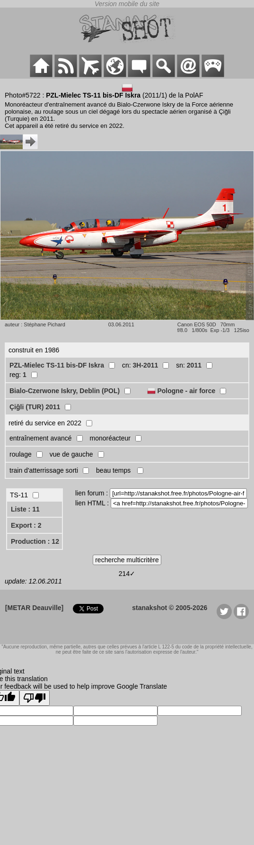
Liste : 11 (25, 509)
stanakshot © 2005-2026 (169, 607)
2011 (194, 365)
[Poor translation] (34, 698)
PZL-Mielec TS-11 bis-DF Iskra (56, 365)
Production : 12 (35, 541)
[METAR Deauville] (34, 607)
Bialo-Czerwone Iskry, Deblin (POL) (64, 391)
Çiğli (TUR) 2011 (34, 407)
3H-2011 (145, 365)
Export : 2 (26, 525)
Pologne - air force (186, 391)
